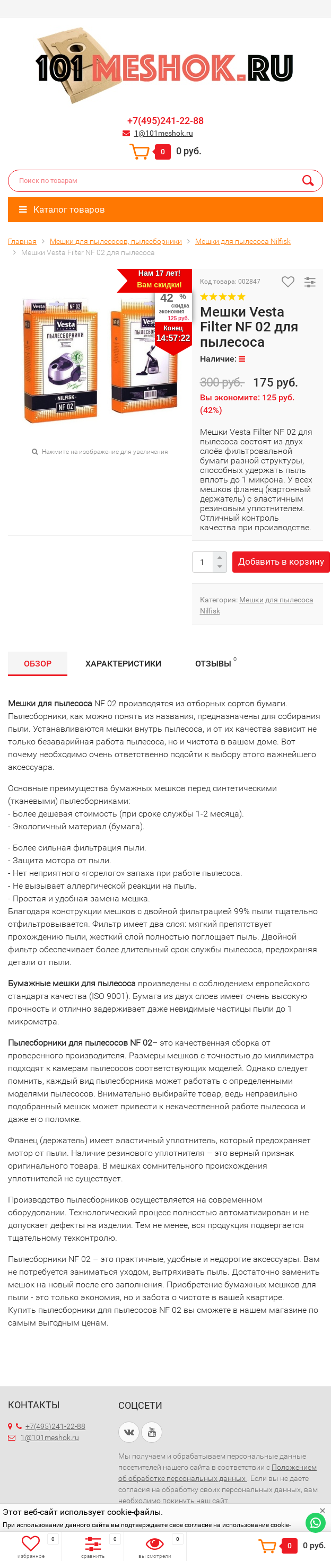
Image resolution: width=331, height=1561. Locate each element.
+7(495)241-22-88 (165, 120)
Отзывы (216, 662)
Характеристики (123, 664)
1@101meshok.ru (163, 133)
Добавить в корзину (281, 561)
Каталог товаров (62, 209)
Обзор (37, 664)
